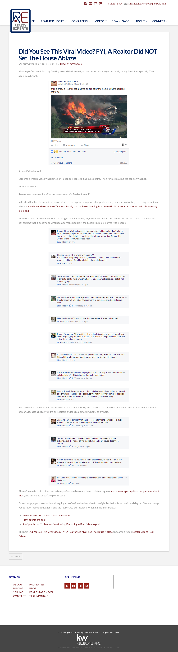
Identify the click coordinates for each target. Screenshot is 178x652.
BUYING (18, 588)
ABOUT (18, 584)
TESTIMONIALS (38, 596)
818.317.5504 (115, 3)
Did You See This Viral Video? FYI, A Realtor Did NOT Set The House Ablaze (71, 531)
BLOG (32, 588)
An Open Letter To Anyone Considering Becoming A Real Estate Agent (61, 524)
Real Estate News (71, 64)
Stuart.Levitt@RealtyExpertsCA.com (146, 3)
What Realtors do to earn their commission (46, 515)
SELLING (18, 592)
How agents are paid (34, 519)
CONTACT (19, 596)
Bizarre (15, 556)
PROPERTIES (37, 584)
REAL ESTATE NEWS (41, 592)
